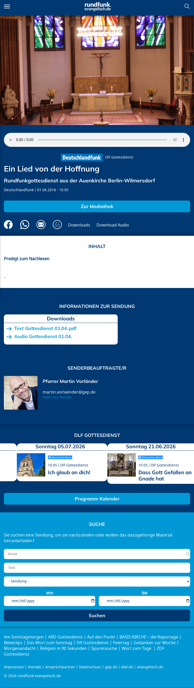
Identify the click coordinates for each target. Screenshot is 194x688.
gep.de (111, 667)
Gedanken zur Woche (154, 643)
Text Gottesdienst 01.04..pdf (45, 328)
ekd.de (127, 667)
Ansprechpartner (60, 667)
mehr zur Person (57, 397)
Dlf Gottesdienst (119, 157)
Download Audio (112, 225)
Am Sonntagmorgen (24, 637)
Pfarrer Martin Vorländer (70, 381)
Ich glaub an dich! (69, 472)
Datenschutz (90, 667)
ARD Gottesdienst (65, 637)
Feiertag (121, 643)
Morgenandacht (20, 648)
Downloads (79, 225)
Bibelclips (13, 643)
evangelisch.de (150, 667)
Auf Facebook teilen (8, 224)
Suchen (187, 6)
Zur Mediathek (97, 206)
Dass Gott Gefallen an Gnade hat (165, 475)
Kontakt (34, 667)
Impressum (14, 667)
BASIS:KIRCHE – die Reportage (149, 637)
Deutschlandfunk (19, 190)
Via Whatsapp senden (24, 224)
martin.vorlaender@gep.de (69, 392)
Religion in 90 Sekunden (63, 648)
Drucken (57, 224)
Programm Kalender (97, 499)
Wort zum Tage (137, 648)
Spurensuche (104, 648)
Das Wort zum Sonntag (49, 643)
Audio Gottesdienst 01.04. (43, 336)
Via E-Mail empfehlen (41, 224)
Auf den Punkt (101, 637)
